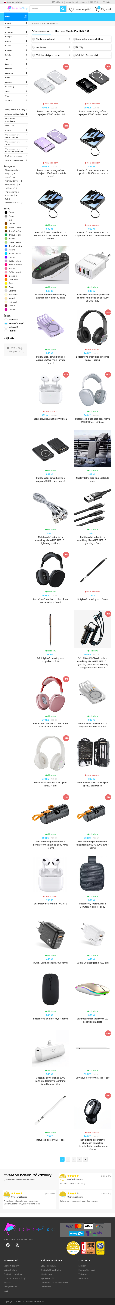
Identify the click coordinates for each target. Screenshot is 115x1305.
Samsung (9, 87)
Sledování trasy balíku (51, 1270)
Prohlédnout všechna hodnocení (19, 1179)
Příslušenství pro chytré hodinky (12, 136)
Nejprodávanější (16, 323)
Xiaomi (8, 100)
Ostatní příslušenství (14, 160)
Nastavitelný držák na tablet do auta (92, 479)
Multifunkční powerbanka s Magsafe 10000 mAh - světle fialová (50, 360)
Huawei (8, 50)
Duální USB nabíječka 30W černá (50, 962)
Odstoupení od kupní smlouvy (54, 1282)
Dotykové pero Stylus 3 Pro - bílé (93, 1077)
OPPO (7, 78)
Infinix (8, 55)
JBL (6, 59)
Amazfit (8, 23)
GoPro (8, 41)
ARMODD (9, 32)
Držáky (8, 130)
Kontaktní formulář (86, 1270)
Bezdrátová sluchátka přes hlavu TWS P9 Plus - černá (50, 601)
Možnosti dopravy (11, 1266)
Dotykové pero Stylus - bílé (50, 1139)
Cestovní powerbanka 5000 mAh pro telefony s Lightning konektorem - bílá (50, 1081)
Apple (7, 27)
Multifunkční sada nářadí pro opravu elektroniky (92, 784)
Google (8, 37)
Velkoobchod (84, 1274)
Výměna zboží (47, 1278)
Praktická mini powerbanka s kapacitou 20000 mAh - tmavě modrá (50, 235)
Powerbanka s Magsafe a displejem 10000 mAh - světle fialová (50, 173)
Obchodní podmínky (13, 1274)
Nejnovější (13, 319)
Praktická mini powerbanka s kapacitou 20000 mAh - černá (93, 172)
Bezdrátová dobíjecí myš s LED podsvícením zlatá (92, 1020)
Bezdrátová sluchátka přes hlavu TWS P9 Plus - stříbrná (92, 420)
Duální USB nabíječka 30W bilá (93, 962)
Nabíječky (9, 126)
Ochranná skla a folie (14, 114)
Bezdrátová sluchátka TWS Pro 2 (50, 418)
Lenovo (8, 64)
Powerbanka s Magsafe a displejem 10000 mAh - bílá (50, 113)
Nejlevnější (13, 327)
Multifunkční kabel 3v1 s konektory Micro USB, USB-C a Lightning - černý (92, 540)
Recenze (7, 1282)
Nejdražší (13, 331)
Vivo (7, 96)
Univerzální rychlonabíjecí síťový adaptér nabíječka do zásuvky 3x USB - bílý (92, 297)
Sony (7, 91)
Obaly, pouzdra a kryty (15, 109)
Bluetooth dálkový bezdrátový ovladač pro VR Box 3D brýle (50, 296)
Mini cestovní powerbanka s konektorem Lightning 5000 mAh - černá (50, 844)
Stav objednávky (48, 1266)
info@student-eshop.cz (76, 2)
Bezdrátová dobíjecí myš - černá (50, 1018)
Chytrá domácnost (13, 156)
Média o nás (83, 1278)
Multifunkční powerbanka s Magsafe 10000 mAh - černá (50, 479)
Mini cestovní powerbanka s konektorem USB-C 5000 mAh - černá (92, 844)
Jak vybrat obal (10, 1286)
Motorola (9, 73)
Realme (8, 82)
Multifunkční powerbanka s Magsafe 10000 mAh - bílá (92, 725)
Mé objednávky (48, 1274)
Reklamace (46, 1286)
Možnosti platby (11, 1270)
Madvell (8, 68)
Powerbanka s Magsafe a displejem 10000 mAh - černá (92, 113)
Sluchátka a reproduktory (11, 120)
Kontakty (82, 1266)
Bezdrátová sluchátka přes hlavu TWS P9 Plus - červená (50, 725)
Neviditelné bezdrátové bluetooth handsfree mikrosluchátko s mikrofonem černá (92, 1144)
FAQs (6, 1291)
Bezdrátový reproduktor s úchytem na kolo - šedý (92, 905)
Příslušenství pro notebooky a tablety (14, 150)
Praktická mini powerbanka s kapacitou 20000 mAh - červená (92, 234)
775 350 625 (57, 2)
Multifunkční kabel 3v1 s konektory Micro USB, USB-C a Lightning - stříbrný (50, 540)
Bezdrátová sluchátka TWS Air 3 (50, 903)
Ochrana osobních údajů (15, 1278)
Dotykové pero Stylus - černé (92, 599)
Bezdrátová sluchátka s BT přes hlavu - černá (92, 358)
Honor (8, 46)
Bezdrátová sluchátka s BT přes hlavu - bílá (50, 784)
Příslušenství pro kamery (12, 143)
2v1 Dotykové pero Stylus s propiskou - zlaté (50, 660)
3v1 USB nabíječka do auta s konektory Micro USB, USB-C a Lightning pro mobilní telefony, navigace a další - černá (93, 663)
